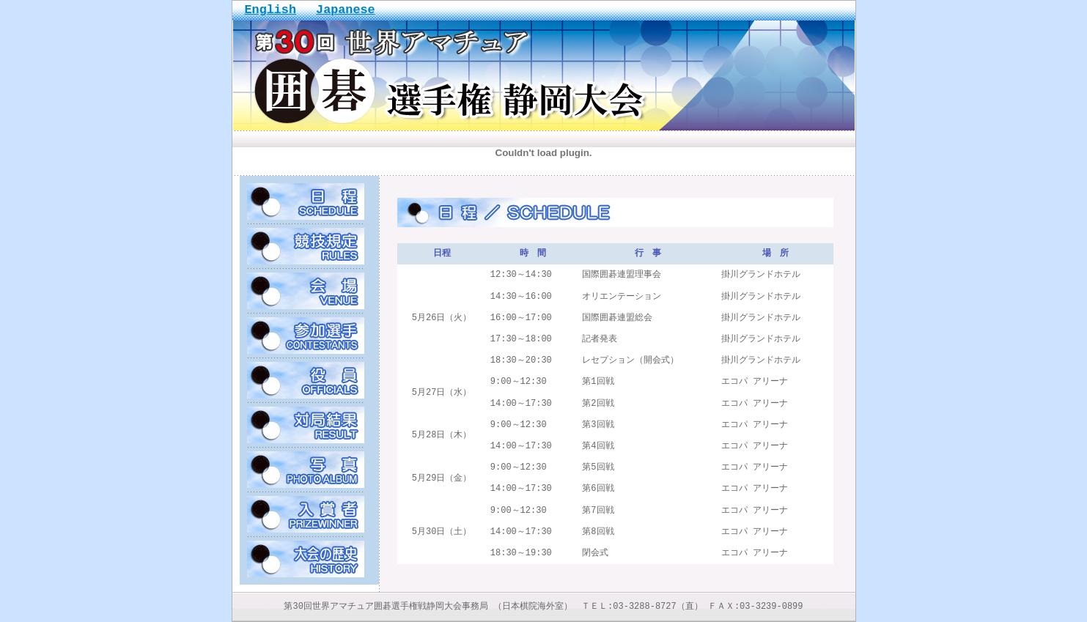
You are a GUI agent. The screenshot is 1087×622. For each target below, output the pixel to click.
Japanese (345, 9)
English (270, 9)
